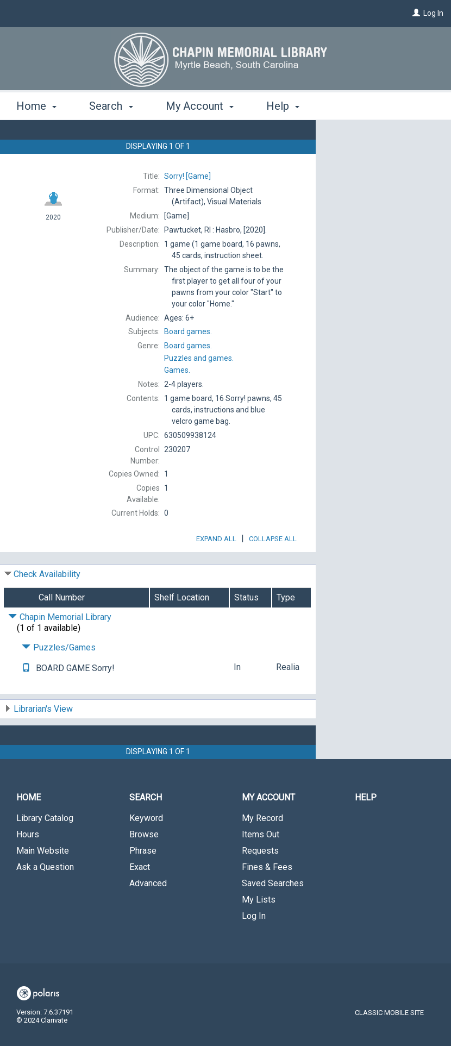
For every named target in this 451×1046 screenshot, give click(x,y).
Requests (260, 881)
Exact (139, 897)
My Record (262, 848)
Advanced (148, 914)
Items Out (260, 865)
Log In (433, 13)
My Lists (258, 930)
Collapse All (273, 569)
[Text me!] (26, 698)
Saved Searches (273, 914)
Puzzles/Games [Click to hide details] (59, 678)
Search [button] (111, 105)
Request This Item (372, 137)
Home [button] (36, 105)
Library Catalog (44, 848)
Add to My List (382, 159)
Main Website (42, 881)
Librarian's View (43, 739)
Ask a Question (45, 897)
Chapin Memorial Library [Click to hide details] (59, 647)
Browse (144, 865)
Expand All (216, 569)
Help (366, 828)
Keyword (146, 848)
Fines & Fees (267, 897)
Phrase (142, 881)
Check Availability (47, 604)
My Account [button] (200, 105)
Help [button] (282, 105)
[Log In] (416, 13)
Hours (27, 865)
